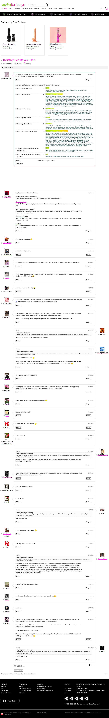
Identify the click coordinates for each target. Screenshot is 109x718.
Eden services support (44, 686)
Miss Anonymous (7, 490)
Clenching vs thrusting (22, 216)
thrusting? (18, 224)
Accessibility (41, 688)
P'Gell (7, 623)
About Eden (23, 684)
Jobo (102, 513)
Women (36, 9)
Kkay (7, 416)
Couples (44, 9)
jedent (7, 588)
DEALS (4, 9)
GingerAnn (7, 197)
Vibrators (25, 9)
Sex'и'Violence (7, 477)
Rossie (7, 404)
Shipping (4, 684)
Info (72, 9)
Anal (55, 9)
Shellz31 (7, 379)
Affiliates (40, 684)
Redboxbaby (7, 303)
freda (102, 651)
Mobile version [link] (41, 712)
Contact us (4, 691)
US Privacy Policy (25, 688)
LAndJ (7, 547)
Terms (21, 686)
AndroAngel (7, 78)
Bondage (61, 9)
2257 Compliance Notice (94, 712)
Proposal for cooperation (45, 691)
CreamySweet (102, 559)
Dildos (50, 9)
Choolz (7, 266)
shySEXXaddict (103, 455)
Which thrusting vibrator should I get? (26, 196)
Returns (3, 686)
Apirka (7, 600)
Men (30, 9)
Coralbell (7, 390)
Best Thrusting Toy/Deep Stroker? (25, 209)
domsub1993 (7, 243)
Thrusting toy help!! (21, 202)
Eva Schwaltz (7, 291)
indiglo (7, 278)
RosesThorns (7, 255)
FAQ (2, 688)
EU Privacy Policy (25, 691)
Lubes (68, 9)
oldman (7, 611)
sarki (7, 502)
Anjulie (102, 334)
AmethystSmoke (102, 353)
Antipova (7, 317)
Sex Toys (17, 9)
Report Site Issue (6, 693)
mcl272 (7, 427)
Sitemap (21, 693)
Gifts (10, 9)
